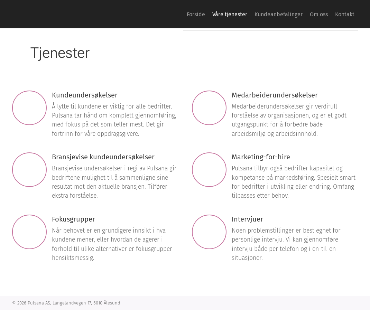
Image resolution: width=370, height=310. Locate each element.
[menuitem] (172, 14)
